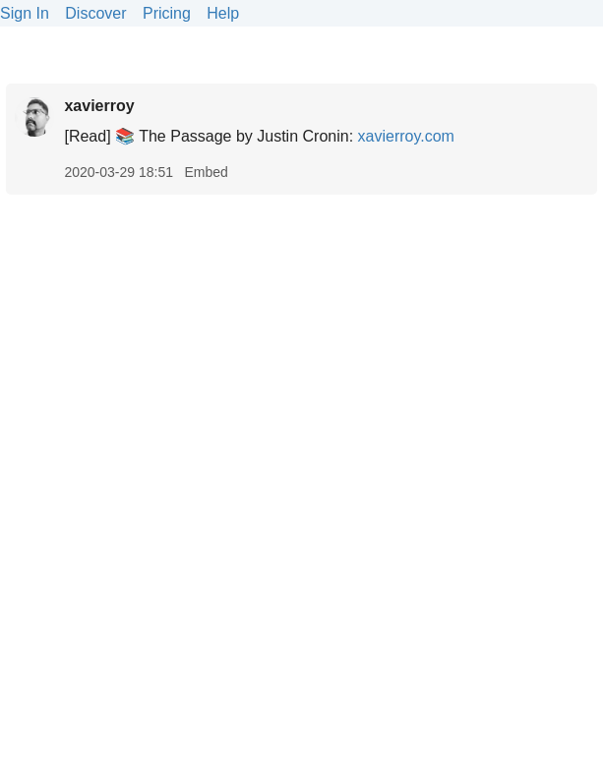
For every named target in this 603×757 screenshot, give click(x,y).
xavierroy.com (406, 136)
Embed (205, 172)
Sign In (24, 13)
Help (223, 13)
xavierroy (99, 105)
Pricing (167, 13)
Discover (95, 13)
